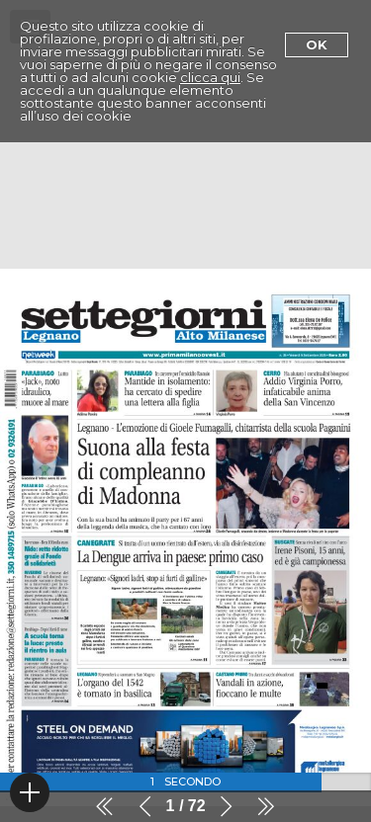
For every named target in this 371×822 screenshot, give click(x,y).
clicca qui (210, 77)
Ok (316, 44)
